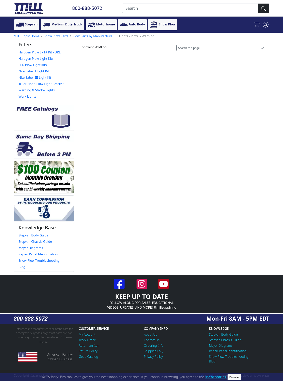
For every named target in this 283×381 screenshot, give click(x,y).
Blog (212, 361)
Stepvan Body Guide (223, 334)
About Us (150, 334)
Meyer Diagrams (220, 345)
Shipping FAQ (153, 351)
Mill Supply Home (26, 36)
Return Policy (88, 351)
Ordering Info (153, 345)
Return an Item (89, 345)
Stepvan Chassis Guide (225, 340)
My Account (87, 334)
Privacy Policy (153, 356)
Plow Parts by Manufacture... (94, 36)
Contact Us (151, 340)
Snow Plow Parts (56, 36)
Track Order (87, 340)
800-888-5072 (87, 8)
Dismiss (234, 377)
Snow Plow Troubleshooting (228, 356)
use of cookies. (216, 377)
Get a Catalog (88, 356)
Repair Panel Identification (227, 351)
